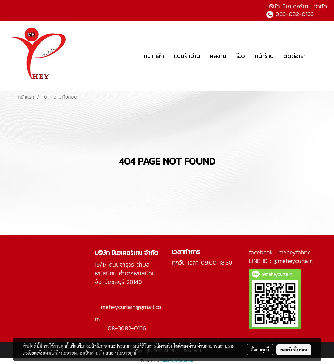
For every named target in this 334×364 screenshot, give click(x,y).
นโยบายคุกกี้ (126, 353)
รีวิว (240, 55)
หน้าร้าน (264, 55)
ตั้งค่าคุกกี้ (260, 349)
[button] (320, 55)
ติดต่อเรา (295, 55)
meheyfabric (294, 252)
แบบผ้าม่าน (187, 55)
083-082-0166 (294, 14)
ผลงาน (218, 55)
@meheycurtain (293, 261)
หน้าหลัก (154, 55)
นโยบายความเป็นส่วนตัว (81, 353)
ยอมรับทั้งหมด (293, 349)
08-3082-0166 (127, 328)
